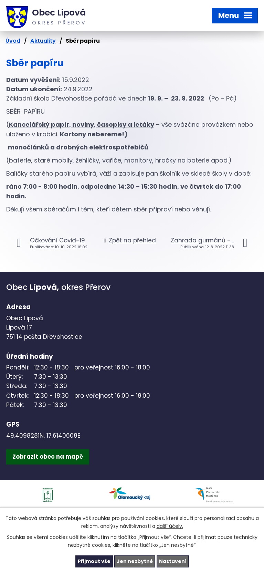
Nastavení (173, 561)
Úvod (13, 41)
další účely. (170, 526)
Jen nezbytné (135, 561)
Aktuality (43, 41)
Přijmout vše (94, 561)
